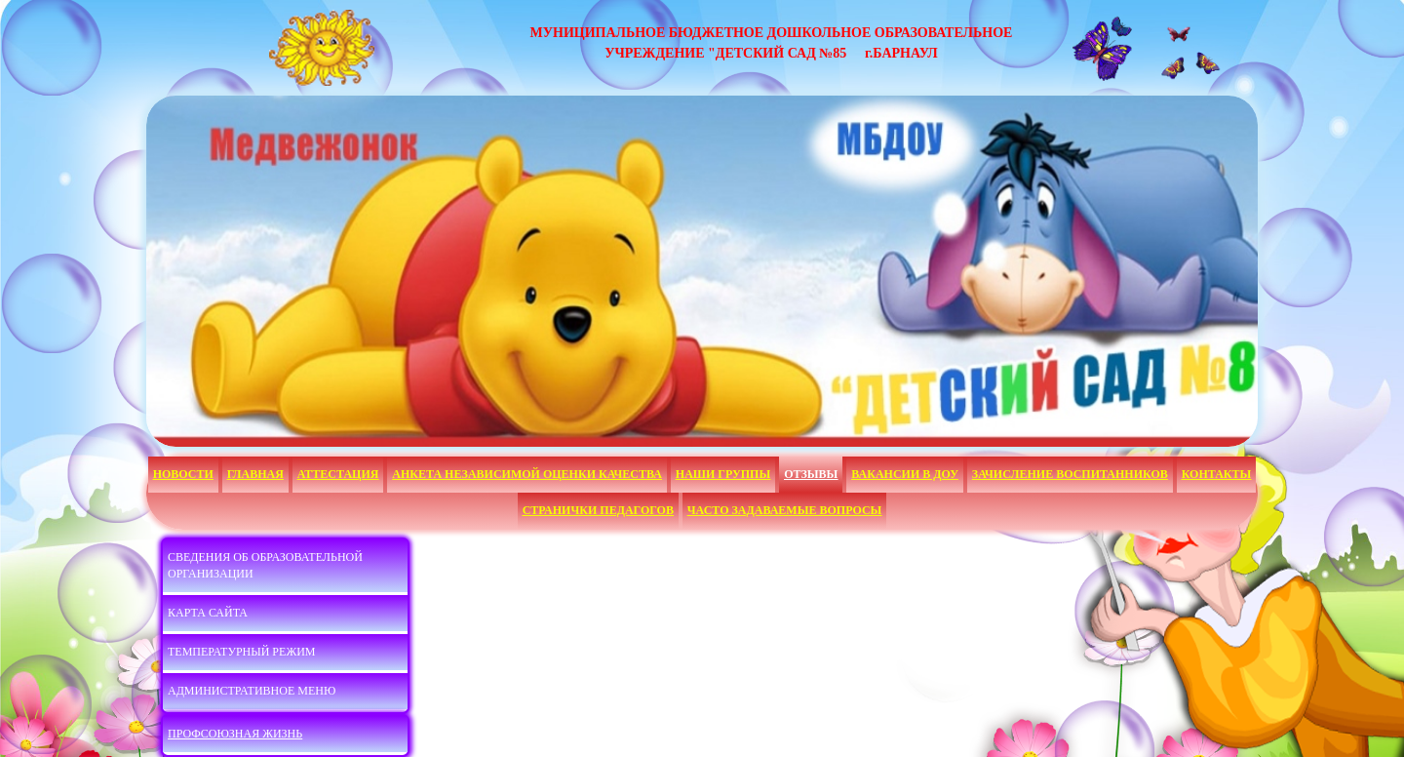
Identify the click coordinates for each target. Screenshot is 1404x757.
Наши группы (723, 474)
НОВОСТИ (183, 474)
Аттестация (338, 474)
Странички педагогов (598, 510)
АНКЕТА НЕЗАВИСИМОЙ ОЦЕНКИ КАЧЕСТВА (527, 474)
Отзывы (811, 474)
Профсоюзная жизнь (235, 733)
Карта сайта (208, 612)
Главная (255, 474)
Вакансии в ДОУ (904, 474)
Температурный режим (241, 651)
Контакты (1217, 474)
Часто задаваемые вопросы (784, 510)
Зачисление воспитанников (1070, 474)
